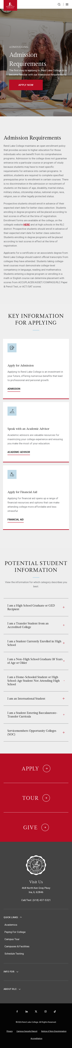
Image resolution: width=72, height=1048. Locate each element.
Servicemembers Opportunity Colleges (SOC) (36, 732)
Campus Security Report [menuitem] (26, 1031)
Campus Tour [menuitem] (12, 939)
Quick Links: (11, 917)
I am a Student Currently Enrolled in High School (36, 643)
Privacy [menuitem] (10, 1031)
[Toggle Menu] (67, 4)
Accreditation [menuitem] (36, 1038)
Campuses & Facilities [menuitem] (16, 946)
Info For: (9, 971)
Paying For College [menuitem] (15, 931)
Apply (30, 768)
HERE (26, 224)
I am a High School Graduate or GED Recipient (36, 607)
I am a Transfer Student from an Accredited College (36, 625)
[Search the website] (59, 4)
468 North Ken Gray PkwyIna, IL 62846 (36, 890)
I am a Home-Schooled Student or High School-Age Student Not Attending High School (36, 680)
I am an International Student (36, 698)
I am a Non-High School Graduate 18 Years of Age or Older (36, 661)
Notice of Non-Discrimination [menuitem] (53, 1031)
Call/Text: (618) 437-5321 (36, 900)
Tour (30, 798)
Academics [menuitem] (10, 924)
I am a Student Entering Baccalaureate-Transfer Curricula (36, 715)
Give (30, 827)
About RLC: (10, 989)
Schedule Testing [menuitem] (14, 953)
